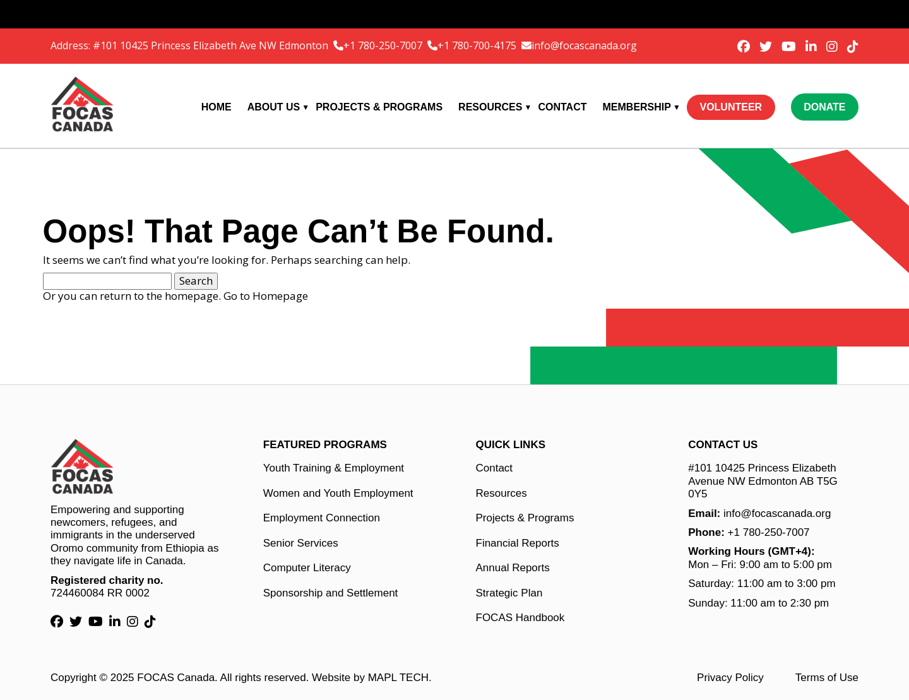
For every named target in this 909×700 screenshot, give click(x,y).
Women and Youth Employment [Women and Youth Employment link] (338, 493)
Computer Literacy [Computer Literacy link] (307, 568)
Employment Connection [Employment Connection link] (321, 518)
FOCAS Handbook (520, 618)
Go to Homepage (265, 295)
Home (216, 107)
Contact (562, 107)
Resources (490, 107)
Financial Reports (517, 543)
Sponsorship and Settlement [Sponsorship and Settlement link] (330, 593)
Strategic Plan (509, 593)
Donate (824, 107)
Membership (637, 107)
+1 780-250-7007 (384, 45)
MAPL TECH (398, 678)
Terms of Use (826, 678)
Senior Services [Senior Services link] (300, 543)
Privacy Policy (730, 678)
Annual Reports (513, 568)
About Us (273, 107)
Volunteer (730, 107)
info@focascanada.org (584, 45)
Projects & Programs (379, 107)
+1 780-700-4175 (478, 45)
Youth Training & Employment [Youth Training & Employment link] (333, 468)
